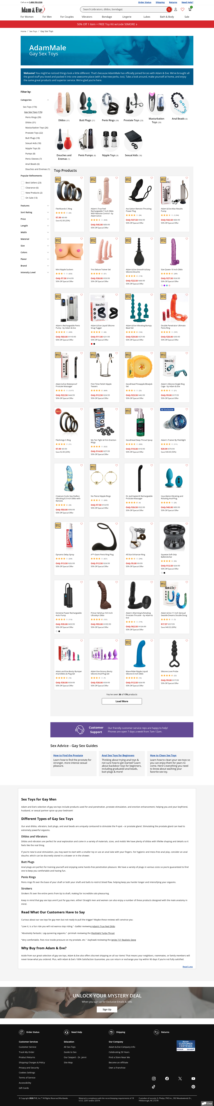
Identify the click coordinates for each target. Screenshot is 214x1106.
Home (23, 31)
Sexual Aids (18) (33, 143)
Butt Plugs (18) (32, 138)
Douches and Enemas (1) (37, 169)
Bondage (107, 16)
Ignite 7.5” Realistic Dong (123, 939)
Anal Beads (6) (32, 164)
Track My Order (26, 1052)
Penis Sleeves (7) (33, 158)
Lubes (147, 16)
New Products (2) (34, 192)
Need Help (73, 1032)
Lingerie (126, 16)
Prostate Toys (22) (34, 132)
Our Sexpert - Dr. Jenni (75, 1057)
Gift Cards (24, 1088)
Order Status (144, 2)
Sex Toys (33, 31)
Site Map (68, 1062)
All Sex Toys (69, 1046)
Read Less (188, 966)
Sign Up (107, 1009)
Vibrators (87, 16)
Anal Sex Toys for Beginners (118, 755)
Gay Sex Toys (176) (33, 112)
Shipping (160, 2)
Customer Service (27, 1046)
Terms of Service (27, 1077)
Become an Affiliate (118, 1062)
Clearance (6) (32, 187)
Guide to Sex (70, 1052)
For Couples (67, 16)
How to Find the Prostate (68, 755)
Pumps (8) (30, 153)
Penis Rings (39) (33, 117)
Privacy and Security (29, 1067)
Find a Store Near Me (119, 1057)
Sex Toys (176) (30, 106)
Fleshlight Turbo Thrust (103, 933)
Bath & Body (167, 16)
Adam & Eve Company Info (122, 1046)
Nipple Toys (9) (32, 148)
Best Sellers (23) (33, 182)
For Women (27, 16)
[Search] (126, 9)
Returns (173, 2)
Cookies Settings (27, 1072)
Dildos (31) (30, 122)
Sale (187, 16)
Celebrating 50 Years (119, 1052)
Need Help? (187, 2)
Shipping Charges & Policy (32, 1062)
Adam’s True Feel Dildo (103, 926)
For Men (47, 16)
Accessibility (25, 1082)
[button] (122, 701)
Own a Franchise (117, 1067)
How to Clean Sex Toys (163, 755)
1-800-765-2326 (35, 2)
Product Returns (27, 1057)
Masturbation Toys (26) (36, 127)
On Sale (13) (31, 197)
